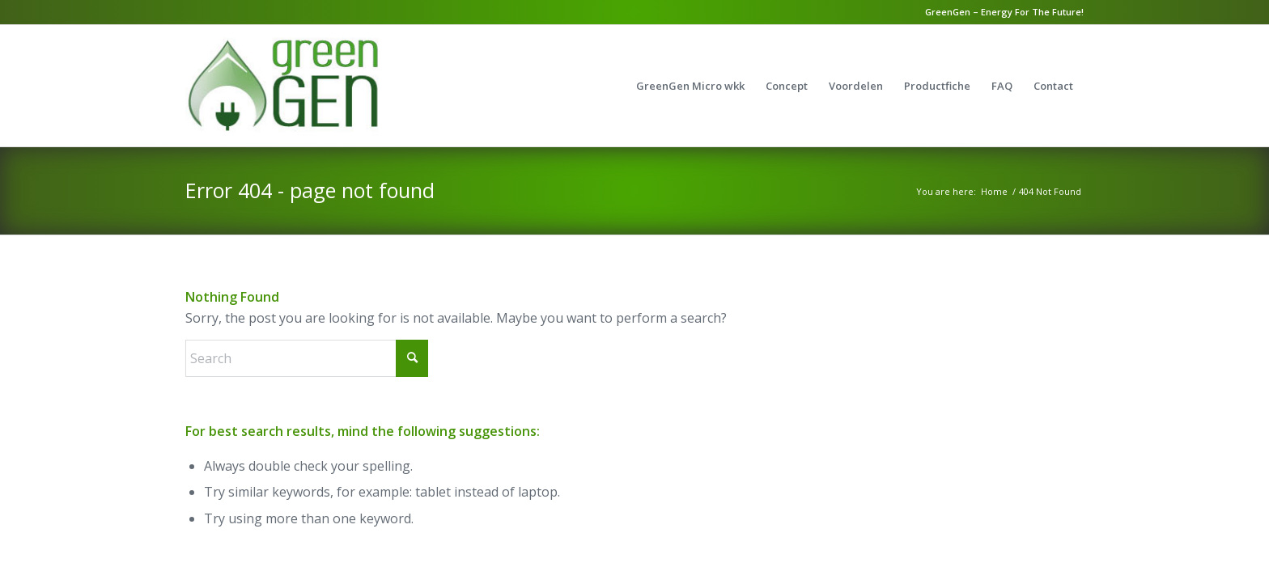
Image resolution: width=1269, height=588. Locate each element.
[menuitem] (690, 85)
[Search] (306, 358)
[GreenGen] (317, 85)
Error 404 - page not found (310, 190)
